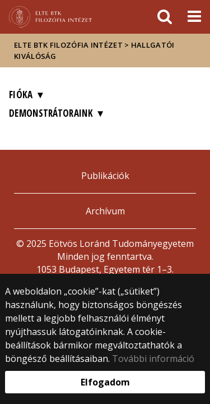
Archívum (105, 211)
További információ (153, 358)
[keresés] (164, 17)
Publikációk (105, 175)
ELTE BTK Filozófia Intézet (68, 45)
